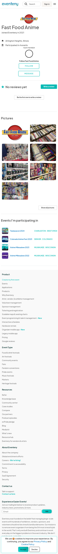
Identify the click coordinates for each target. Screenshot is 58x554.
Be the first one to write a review (29, 97)
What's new (7, 433)
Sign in (47, 4)
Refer (4, 395)
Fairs (4, 364)
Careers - (11, 460)
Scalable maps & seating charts (14, 314)
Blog (4, 426)
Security (5, 479)
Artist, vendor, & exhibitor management (18, 299)
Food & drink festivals (10, 353)
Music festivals (8, 376)
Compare (6, 410)
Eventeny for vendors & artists (14, 441)
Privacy (5, 472)
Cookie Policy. (28, 544)
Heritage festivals (9, 383)
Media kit (5, 429)
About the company (10, 452)
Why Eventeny (8, 295)
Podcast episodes (9, 418)
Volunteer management (12, 303)
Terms (4, 468)
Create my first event (10, 280)
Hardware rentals (9, 326)
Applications (7, 287)
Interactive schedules (11, 322)
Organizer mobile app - (13, 329)
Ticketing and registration (12, 310)
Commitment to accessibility (14, 464)
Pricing (5, 337)
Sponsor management (11, 306)
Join (46, 511)
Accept (23, 549)
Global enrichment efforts (12, 456)
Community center (10, 403)
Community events (10, 360)
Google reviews (8, 341)
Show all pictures (47, 208)
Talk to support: (14, 492)
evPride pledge (8, 422)
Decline (34, 549)
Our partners (7, 414)
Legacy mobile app (10, 333)
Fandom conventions (10, 368)
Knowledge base (9, 399)
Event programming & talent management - (22, 318)
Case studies (7, 406)
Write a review (48, 87)
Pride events (7, 372)
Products (6, 291)
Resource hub (7, 437)
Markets (5, 379)
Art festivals (7, 356)
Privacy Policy (40, 541)
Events (5, 283)
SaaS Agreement (9, 476)
